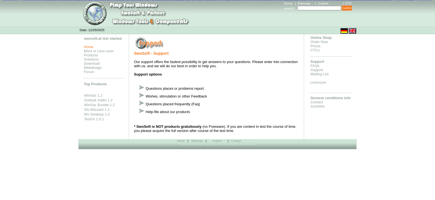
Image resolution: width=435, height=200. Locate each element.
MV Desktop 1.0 (97, 114)
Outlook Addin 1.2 (98, 100)
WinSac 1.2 (93, 95)
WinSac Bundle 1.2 (99, 105)
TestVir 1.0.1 (94, 119)
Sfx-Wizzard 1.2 (97, 110)
